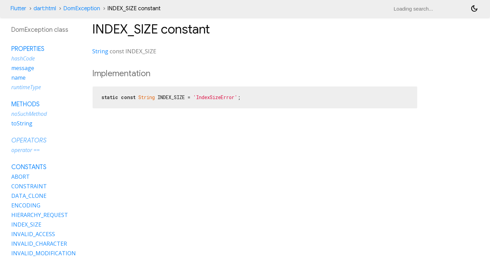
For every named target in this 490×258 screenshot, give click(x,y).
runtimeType (26, 87)
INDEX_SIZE (26, 224)
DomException (81, 8)
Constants (28, 167)
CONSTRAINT (29, 186)
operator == (25, 150)
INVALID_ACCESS (33, 234)
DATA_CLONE (28, 196)
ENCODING (25, 205)
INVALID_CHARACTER (39, 243)
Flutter (18, 8)
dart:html (44, 8)
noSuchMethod (29, 114)
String (100, 51)
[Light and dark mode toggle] (474, 8)
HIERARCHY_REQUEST (39, 215)
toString (21, 123)
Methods (25, 104)
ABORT (20, 176)
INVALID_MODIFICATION (43, 253)
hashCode (23, 58)
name (18, 77)
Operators (28, 140)
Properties (27, 49)
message (22, 68)
